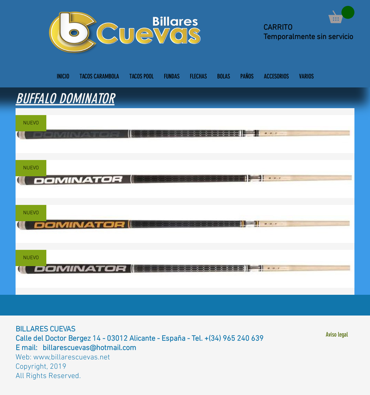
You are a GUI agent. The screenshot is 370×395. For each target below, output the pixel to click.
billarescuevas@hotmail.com (89, 348)
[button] (341, 14)
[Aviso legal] (337, 334)
